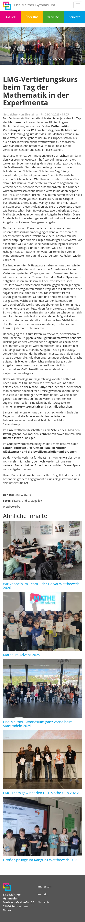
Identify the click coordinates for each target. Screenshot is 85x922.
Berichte (74, 17)
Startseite (43, 902)
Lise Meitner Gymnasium (34, 5)
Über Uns (32, 17)
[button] (6, 46)
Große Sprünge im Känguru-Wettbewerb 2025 (40, 860)
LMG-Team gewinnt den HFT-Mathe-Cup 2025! (41, 792)
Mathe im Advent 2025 (21, 654)
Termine (53, 17)
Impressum (44, 886)
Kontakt (42, 894)
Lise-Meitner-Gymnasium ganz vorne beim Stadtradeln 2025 (38, 723)
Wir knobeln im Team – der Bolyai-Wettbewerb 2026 (41, 585)
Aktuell (11, 17)
